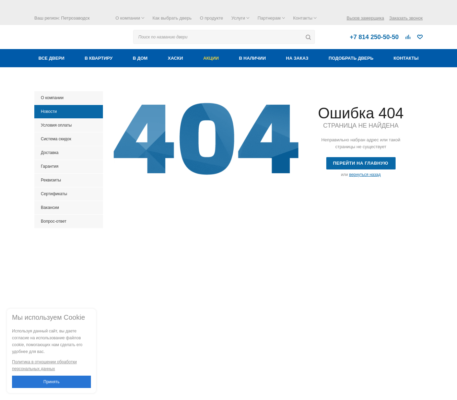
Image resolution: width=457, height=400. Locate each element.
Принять (52, 381)
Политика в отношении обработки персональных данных (44, 365)
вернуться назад (364, 174)
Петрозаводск (75, 18)
